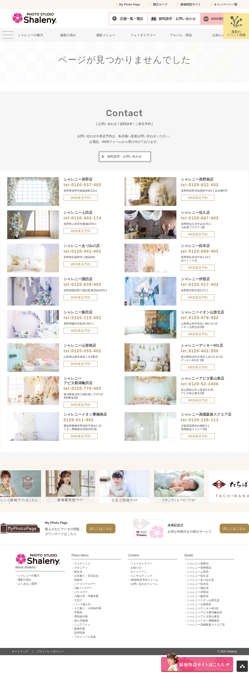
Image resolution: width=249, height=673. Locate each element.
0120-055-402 (86, 351)
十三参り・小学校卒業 (87, 608)
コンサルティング (141, 575)
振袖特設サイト (190, 4)
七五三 (78, 600)
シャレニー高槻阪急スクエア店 (206, 624)
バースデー (81, 592)
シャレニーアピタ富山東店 (203, 616)
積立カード (160, 4)
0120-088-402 (204, 251)
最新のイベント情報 (236, 26)
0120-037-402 (86, 185)
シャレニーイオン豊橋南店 (203, 620)
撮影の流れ (24, 579)
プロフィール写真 (85, 636)
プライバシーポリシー (50, 651)
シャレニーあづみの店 (200, 579)
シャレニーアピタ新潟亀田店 (204, 612)
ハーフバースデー (85, 584)
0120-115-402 (86, 317)
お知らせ (136, 567)
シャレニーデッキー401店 (203, 608)
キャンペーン (139, 571)
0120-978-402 (204, 317)
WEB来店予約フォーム (144, 579)
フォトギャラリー (141, 563)
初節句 (78, 579)
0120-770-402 (86, 388)
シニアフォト (82, 624)
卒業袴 (78, 612)
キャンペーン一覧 (225, 4)
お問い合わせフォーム (144, 584)
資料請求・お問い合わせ (177, 19)
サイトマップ (20, 651)
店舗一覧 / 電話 (131, 19)
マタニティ (81, 567)
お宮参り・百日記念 (86, 575)
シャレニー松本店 (198, 584)
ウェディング (82, 563)
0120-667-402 (204, 218)
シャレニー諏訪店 (198, 588)
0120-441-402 (86, 251)
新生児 (78, 571)
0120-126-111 (204, 420)
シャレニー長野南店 (199, 567)
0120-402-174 (86, 218)
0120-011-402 (79, 420)
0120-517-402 (204, 284)
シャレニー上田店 (198, 571)
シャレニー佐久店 (198, 575)
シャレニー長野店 (198, 563)
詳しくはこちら (101, 528)
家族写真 (79, 628)
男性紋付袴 (81, 616)
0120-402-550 (204, 351)
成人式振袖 (81, 620)
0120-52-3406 (204, 384)
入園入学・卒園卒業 (86, 596)
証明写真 (79, 632)
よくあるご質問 (27, 583)
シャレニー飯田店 (198, 596)
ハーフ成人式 (82, 604)
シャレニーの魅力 (28, 575)
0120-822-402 (204, 185)
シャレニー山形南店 (199, 604)
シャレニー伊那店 (198, 592)
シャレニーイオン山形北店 (203, 600)
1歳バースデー (83, 588)
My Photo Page (129, 4)
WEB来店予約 (221, 19)
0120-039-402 (86, 284)
